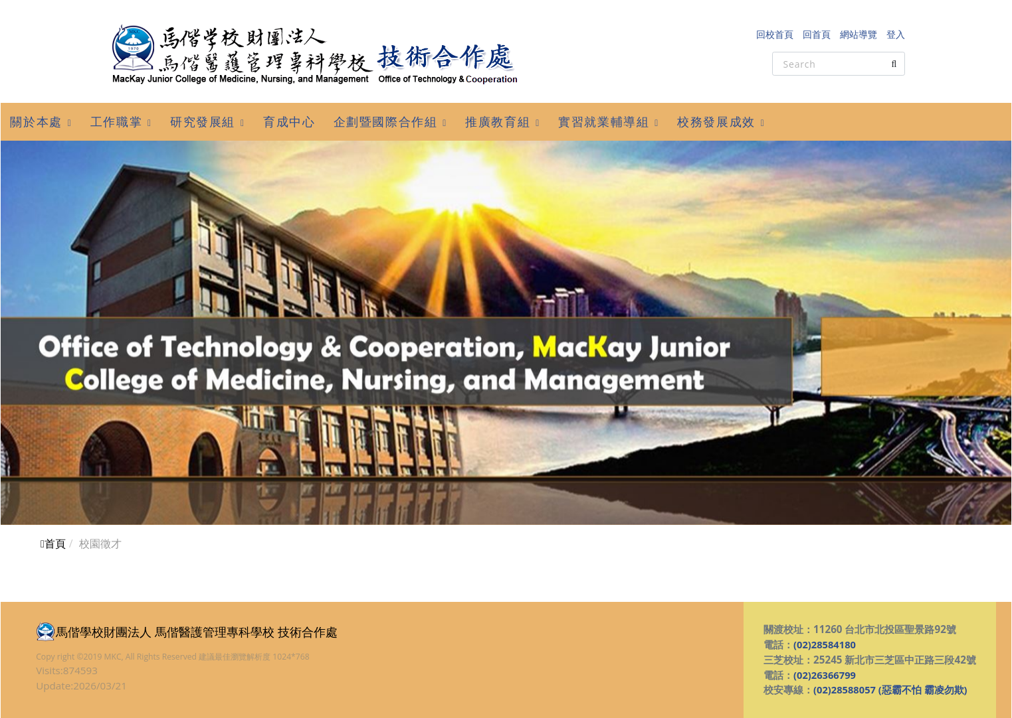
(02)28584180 (825, 644)
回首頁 (817, 34)
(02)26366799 (825, 675)
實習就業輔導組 (603, 121)
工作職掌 (116, 121)
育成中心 (289, 121)
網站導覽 (858, 34)
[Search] (838, 64)
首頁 (53, 543)
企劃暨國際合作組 (386, 121)
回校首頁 (774, 34)
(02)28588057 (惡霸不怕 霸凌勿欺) (891, 689)
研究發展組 (202, 121)
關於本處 (36, 121)
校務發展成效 (716, 121)
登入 (895, 34)
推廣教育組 (497, 121)
